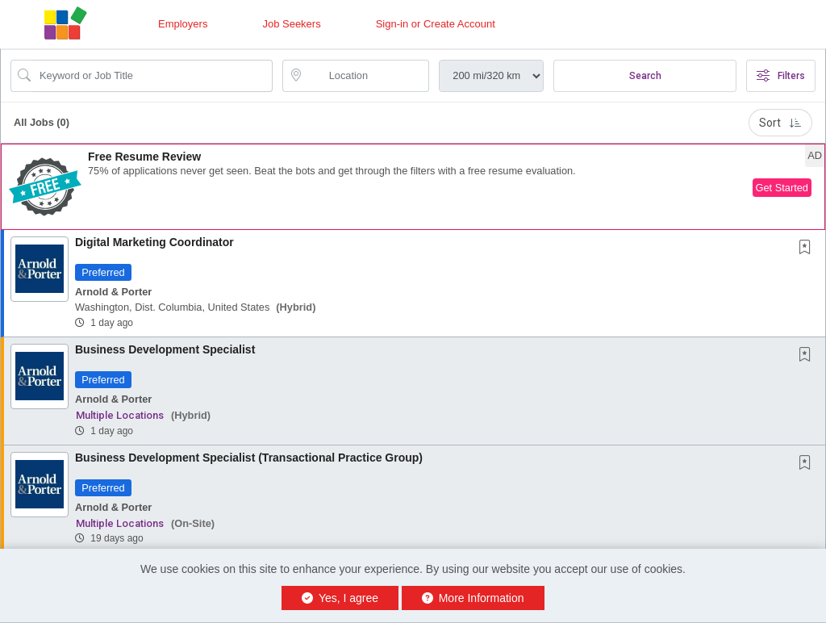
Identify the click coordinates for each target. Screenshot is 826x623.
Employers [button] (182, 24)
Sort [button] (780, 122)
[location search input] (367, 76)
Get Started (782, 188)
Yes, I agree (340, 598)
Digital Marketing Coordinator (154, 242)
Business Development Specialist (165, 349)
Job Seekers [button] (291, 24)
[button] (413, 187)
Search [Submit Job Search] (645, 76)
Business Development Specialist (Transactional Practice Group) (249, 457)
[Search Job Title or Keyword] (153, 76)
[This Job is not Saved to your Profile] (808, 248)
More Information (473, 598)
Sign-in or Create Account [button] (435, 24)
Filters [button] (781, 76)
